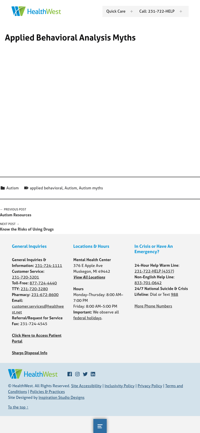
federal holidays (87, 318)
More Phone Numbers (153, 306)
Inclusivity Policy (119, 385)
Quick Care (115, 11)
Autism (12, 188)
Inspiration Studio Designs (61, 397)
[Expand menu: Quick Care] (131, 11)
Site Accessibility (86, 385)
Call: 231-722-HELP (156, 11)
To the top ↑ (18, 407)
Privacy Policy (150, 385)
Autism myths (91, 188)
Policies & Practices (47, 391)
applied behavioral (46, 188)
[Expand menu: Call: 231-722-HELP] (180, 11)
